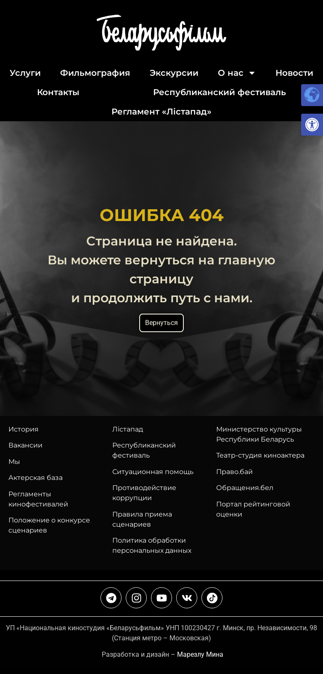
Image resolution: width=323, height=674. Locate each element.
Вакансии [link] (25, 445)
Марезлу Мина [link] (200, 654)
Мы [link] (14, 462)
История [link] (23, 429)
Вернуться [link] (161, 323)
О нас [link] (237, 72)
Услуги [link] (25, 73)
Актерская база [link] (35, 478)
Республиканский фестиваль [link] (219, 92)
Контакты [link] (58, 92)
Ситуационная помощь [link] (152, 472)
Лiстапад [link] (127, 429)
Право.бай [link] (234, 472)
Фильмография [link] (95, 73)
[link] (312, 125)
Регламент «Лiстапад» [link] (161, 112)
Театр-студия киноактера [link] (260, 455)
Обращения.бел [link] (244, 488)
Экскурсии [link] (174, 73)
